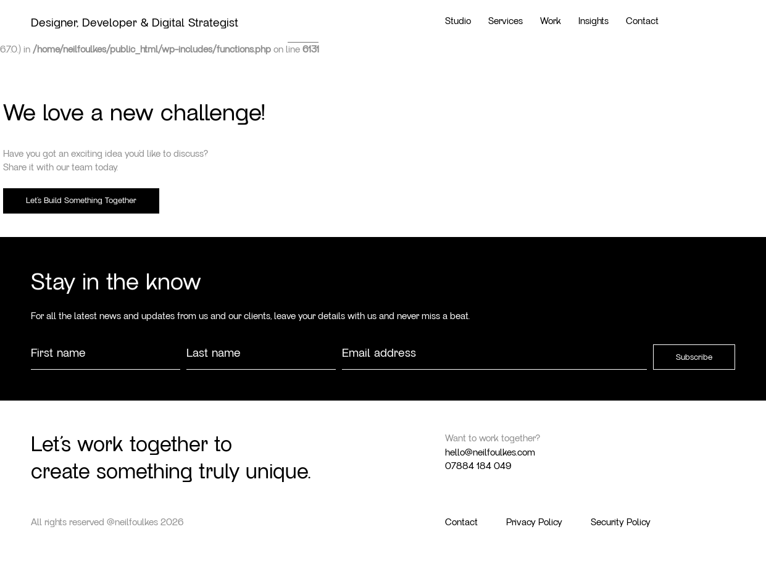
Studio (458, 21)
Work (550, 21)
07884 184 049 (478, 466)
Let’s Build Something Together (81, 200)
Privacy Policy (534, 522)
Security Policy (621, 522)
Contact (642, 21)
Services (505, 21)
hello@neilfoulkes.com (490, 452)
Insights (593, 21)
